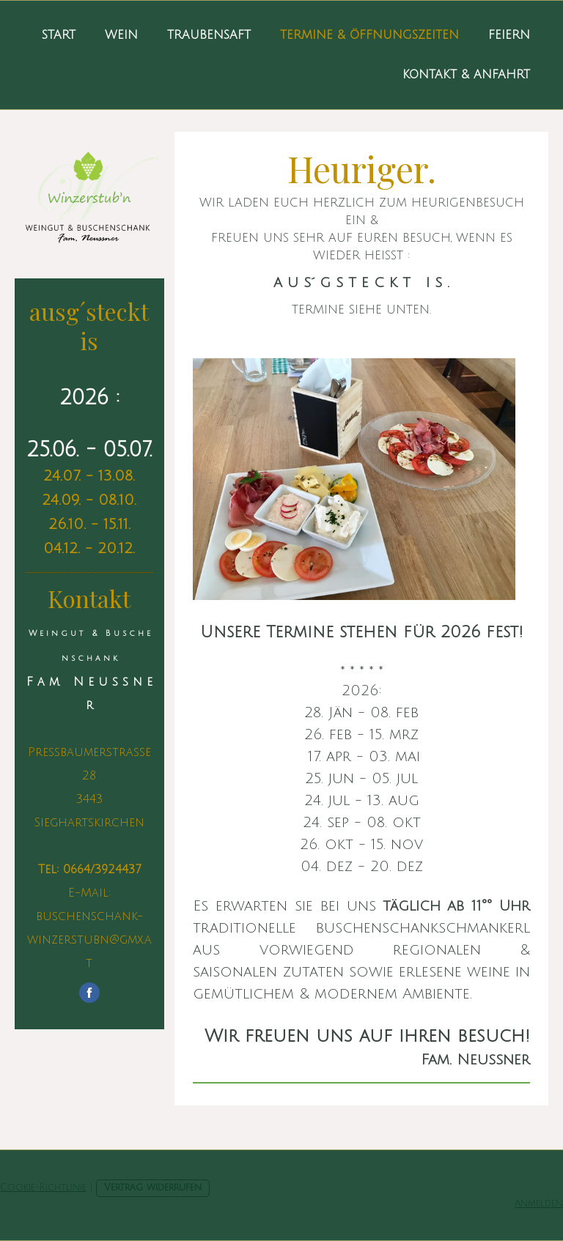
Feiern (509, 35)
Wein (121, 35)
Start (59, 35)
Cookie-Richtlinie (43, 1187)
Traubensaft (209, 35)
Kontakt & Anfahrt (466, 74)
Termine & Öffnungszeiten (369, 35)
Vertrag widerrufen (153, 1187)
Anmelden (539, 1204)
